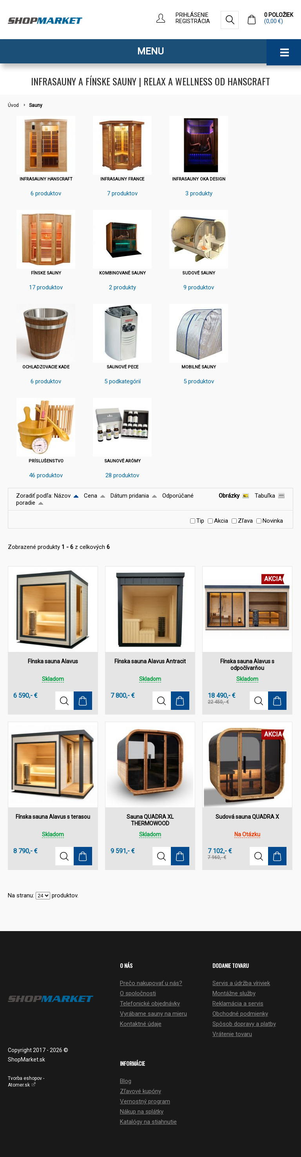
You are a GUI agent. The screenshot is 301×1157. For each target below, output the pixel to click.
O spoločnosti (138, 993)
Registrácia (193, 21)
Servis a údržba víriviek (241, 983)
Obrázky (229, 495)
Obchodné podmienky (240, 1013)
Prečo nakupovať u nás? (151, 983)
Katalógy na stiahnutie (148, 1121)
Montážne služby (234, 993)
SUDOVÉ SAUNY (198, 273)
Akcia (221, 520)
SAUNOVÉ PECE (122, 367)
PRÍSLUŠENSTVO (46, 461)
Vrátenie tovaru (232, 1034)
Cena (90, 495)
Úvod (13, 105)
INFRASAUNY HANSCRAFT (46, 179)
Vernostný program (145, 1101)
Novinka (273, 520)
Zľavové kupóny (140, 1091)
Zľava (245, 520)
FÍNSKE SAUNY (46, 273)
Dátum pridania (130, 495)
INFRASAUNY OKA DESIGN (198, 179)
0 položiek (278, 18)
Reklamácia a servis (237, 1003)
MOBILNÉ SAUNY (198, 367)
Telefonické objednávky (150, 1003)
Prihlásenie (192, 15)
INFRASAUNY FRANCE (122, 179)
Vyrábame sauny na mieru (153, 1013)
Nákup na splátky (141, 1111)
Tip (200, 520)
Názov (62, 495)
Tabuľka (265, 495)
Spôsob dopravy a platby (244, 1023)
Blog (125, 1081)
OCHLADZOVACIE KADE (45, 367)
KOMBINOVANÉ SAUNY (122, 273)
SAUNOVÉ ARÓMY (122, 461)
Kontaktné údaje (140, 1023)
